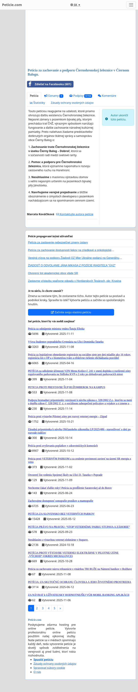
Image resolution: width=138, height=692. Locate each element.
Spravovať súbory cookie (49, 668)
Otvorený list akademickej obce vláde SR (53, 273)
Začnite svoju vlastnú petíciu (71, 312)
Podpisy (80, 96)
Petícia (34, 96)
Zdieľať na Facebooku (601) (49, 84)
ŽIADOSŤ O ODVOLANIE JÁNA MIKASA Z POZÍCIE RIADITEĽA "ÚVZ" (72, 265)
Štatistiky (37, 103)
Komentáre (107, 96)
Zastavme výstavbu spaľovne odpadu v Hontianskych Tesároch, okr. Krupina (74, 280)
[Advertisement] (80, 39)
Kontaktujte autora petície (74, 214)
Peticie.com (12, 4)
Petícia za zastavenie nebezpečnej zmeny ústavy (58, 242)
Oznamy (53, 96)
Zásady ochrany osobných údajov (72, 103)
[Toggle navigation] (131, 4)
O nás (37, 672)
